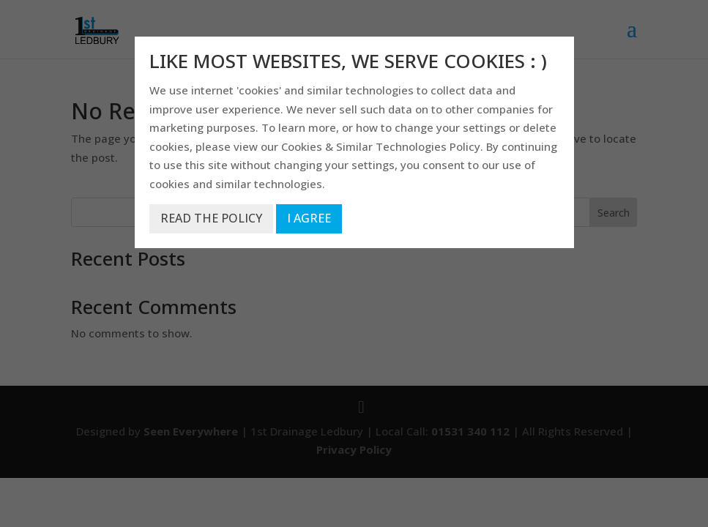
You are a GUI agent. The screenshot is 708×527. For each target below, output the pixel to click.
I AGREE (309, 218)
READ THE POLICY (211, 218)
